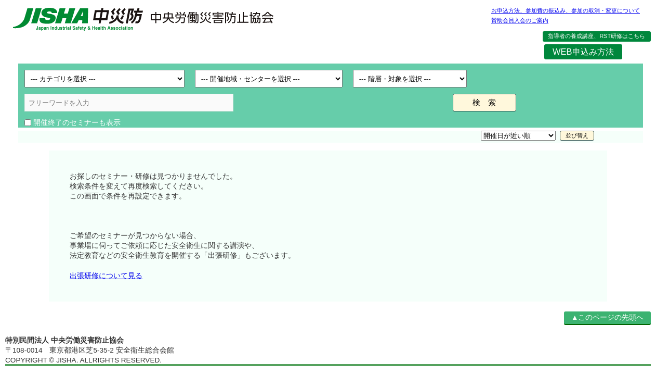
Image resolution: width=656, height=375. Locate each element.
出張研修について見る (106, 276)
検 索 (484, 102)
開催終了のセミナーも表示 (77, 123)
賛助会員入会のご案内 (519, 20)
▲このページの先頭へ (607, 317)
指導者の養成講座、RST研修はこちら (596, 36)
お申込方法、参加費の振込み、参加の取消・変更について (565, 10)
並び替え (577, 135)
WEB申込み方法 (583, 51)
